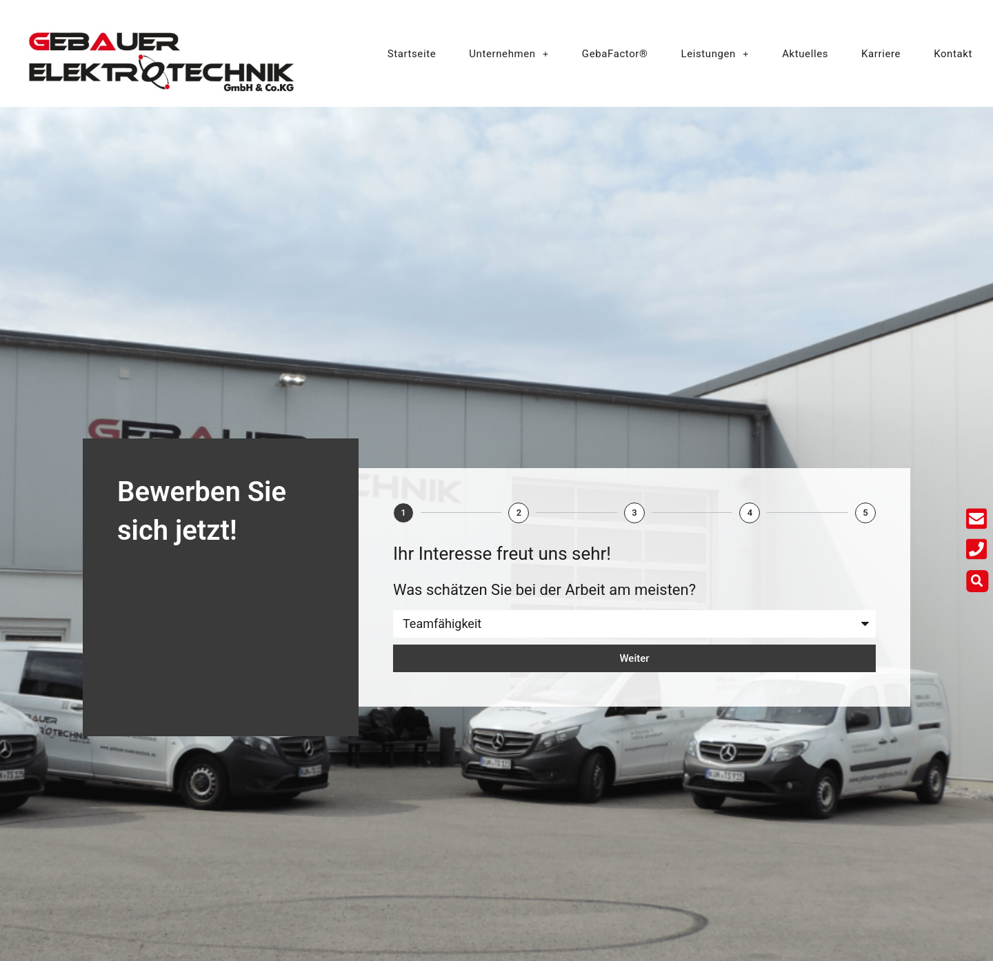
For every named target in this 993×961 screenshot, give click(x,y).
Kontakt (953, 54)
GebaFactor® (615, 54)
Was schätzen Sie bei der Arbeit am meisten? (544, 589)
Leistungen (715, 54)
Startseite (412, 54)
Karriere (881, 54)
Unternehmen (509, 54)
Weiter (634, 658)
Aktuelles (805, 54)
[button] (978, 581)
